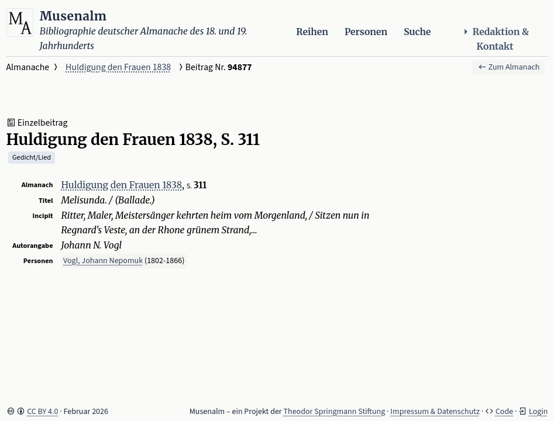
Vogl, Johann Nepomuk (103, 261)
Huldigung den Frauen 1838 (118, 67)
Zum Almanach (509, 67)
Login (538, 411)
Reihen (312, 31)
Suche (417, 31)
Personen (366, 31)
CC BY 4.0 (42, 411)
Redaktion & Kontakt (495, 39)
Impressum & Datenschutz (435, 411)
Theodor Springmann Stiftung (335, 411)
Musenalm (73, 16)
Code (504, 411)
